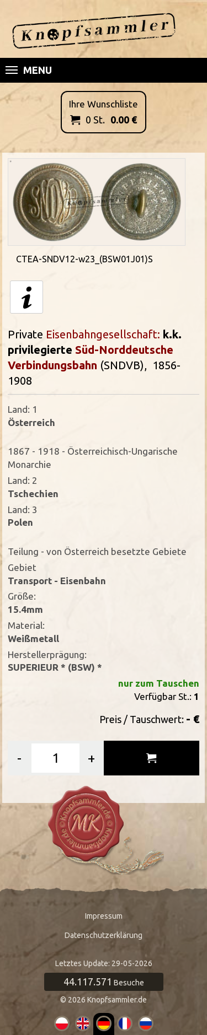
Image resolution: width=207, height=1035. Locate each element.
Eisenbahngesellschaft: (104, 334)
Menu (29, 70)
